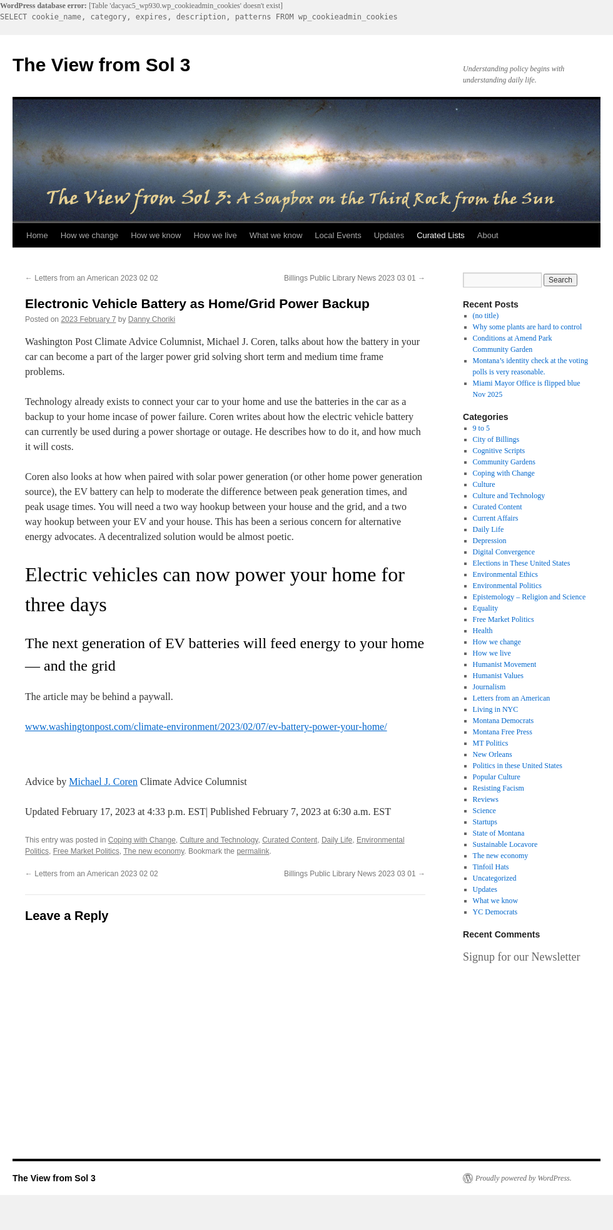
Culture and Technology (219, 840)
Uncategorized (495, 878)
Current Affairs (496, 518)
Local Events (338, 235)
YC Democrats (495, 912)
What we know (276, 235)
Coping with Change (142, 840)
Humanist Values (498, 675)
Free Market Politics (86, 851)
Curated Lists (441, 235)
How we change (90, 235)
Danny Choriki (151, 319)
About (488, 235)
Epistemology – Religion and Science (529, 596)
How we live (214, 235)
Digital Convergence (504, 552)
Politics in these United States (517, 765)
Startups (485, 822)
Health (483, 630)
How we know (156, 235)
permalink (252, 851)
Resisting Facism (498, 788)
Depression (490, 540)
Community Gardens (504, 462)
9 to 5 (481, 428)
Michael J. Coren (103, 781)
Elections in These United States (521, 563)
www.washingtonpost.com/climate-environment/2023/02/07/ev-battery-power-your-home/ (206, 726)
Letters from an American (511, 698)
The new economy (153, 851)
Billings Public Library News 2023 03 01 (354, 278)
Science (484, 810)
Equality (486, 608)
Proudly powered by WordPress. (523, 1178)
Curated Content (289, 840)
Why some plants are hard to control (527, 326)
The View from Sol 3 (102, 64)
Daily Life (337, 840)
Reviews (486, 799)
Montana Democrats (503, 720)
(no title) (486, 315)
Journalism (489, 686)
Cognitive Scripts (499, 450)
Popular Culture (496, 776)
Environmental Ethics (505, 574)
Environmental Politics (507, 585)
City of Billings (496, 439)
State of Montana (499, 833)
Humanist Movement (505, 664)
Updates (389, 235)
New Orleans (492, 754)
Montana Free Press (502, 732)
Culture (484, 484)
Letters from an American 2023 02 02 (91, 278)
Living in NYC (496, 709)
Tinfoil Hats (491, 866)
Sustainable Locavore (505, 844)
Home (37, 235)
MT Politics (491, 743)
